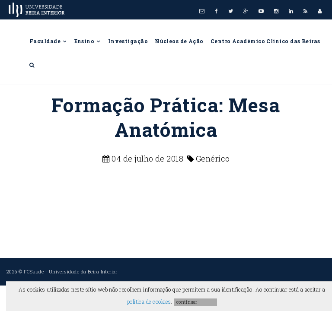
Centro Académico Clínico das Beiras (265, 41)
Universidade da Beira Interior (83, 271)
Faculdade (48, 41)
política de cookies (149, 301)
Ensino (87, 41)
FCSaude (34, 271)
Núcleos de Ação (179, 41)
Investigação (128, 41)
